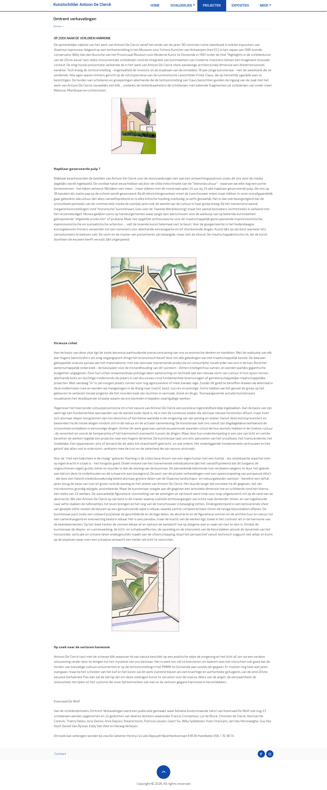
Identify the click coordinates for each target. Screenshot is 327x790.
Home (155, 5)
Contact (60, 754)
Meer (265, 5)
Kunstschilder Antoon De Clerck (82, 4)
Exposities (240, 5)
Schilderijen (183, 5)
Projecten (213, 5)
